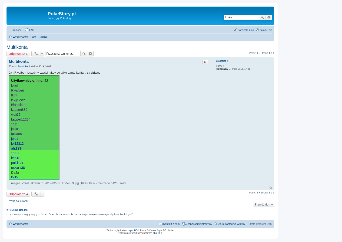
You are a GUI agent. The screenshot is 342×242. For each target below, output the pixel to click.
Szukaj (262, 17)
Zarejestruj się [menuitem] (246, 30)
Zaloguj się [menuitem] (266, 30)
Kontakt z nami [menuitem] (171, 223)
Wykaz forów (20, 223)
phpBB (133, 230)
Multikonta (17, 47)
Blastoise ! (222, 61)
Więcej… (18, 30)
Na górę (270, 187)
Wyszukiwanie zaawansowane (269, 17)
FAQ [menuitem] (31, 30)
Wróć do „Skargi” (18, 200)
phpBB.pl (158, 233)
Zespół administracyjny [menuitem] (199, 223)
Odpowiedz (17, 54)
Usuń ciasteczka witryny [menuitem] (231, 223)
